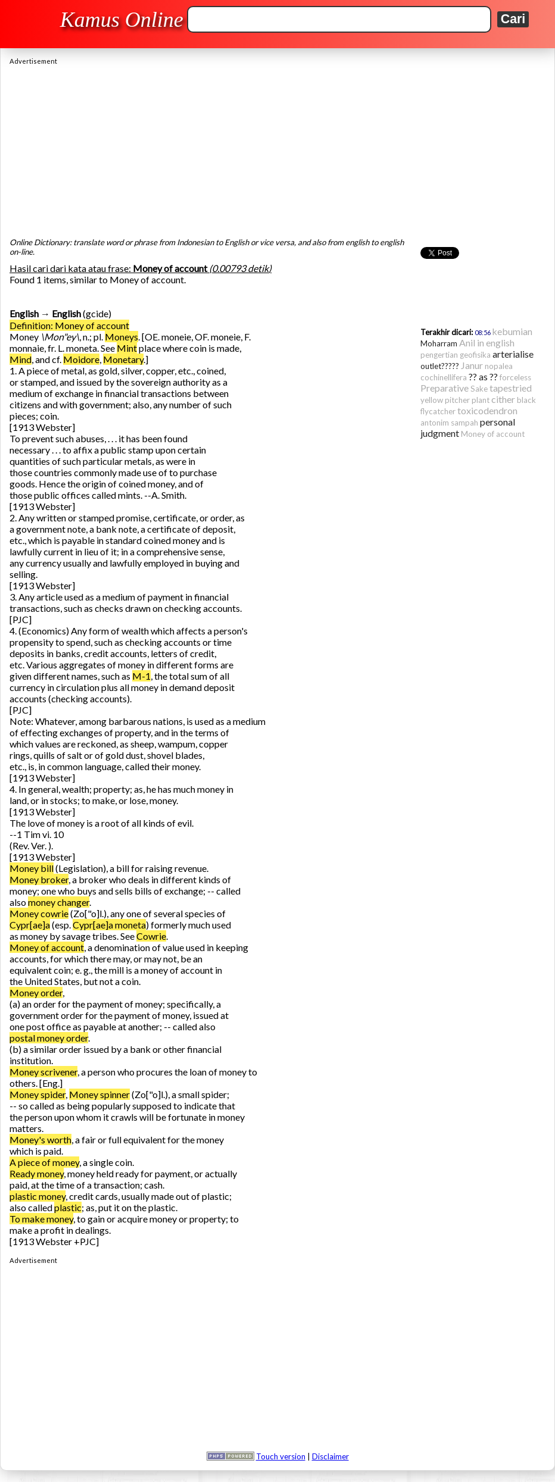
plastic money (38, 1196)
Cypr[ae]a (30, 924)
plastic (68, 1207)
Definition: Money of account (69, 325)
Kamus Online (121, 20)
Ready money (37, 1173)
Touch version (280, 1456)
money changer (58, 902)
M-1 (141, 675)
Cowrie (151, 936)
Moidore (81, 359)
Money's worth (40, 1139)
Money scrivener (43, 1071)
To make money (41, 1218)
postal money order (49, 1037)
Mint (127, 348)
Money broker (39, 879)
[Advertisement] (277, 148)
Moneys (121, 336)
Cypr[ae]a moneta (109, 924)
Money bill (32, 868)
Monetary (123, 359)
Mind (21, 359)
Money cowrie (39, 913)
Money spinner (99, 1094)
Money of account (47, 947)
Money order (36, 992)
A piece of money (44, 1162)
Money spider (38, 1094)
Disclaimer (330, 1456)
